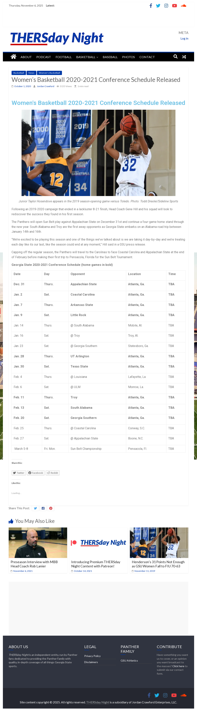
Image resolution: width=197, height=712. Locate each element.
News (31, 72)
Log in (184, 38)
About (26, 57)
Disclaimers (91, 662)
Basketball (85, 57)
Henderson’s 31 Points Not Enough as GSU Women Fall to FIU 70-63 (158, 564)
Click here (178, 666)
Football (64, 57)
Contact (147, 57)
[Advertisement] (98, 608)
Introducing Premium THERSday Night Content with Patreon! (95, 564)
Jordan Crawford (46, 86)
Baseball (110, 57)
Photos (128, 57)
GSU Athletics (129, 660)
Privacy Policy (92, 656)
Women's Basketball (49, 72)
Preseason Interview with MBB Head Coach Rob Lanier (34, 564)
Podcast (43, 57)
